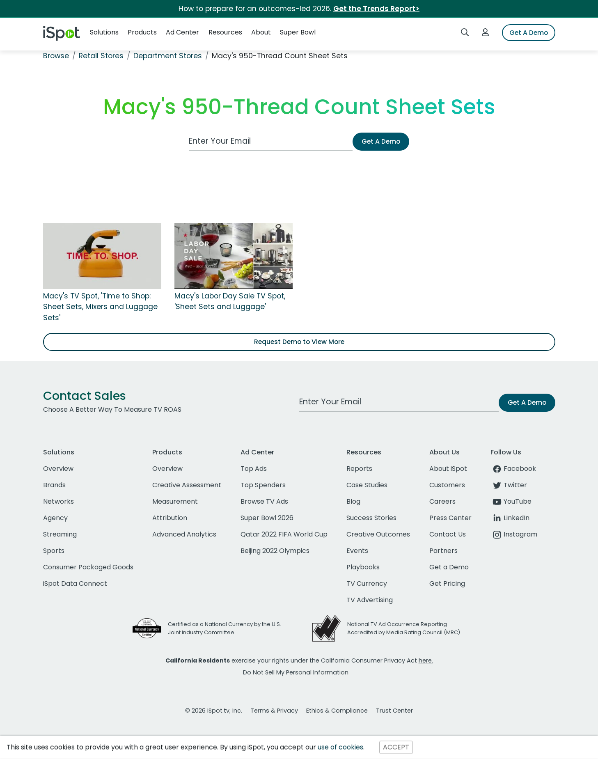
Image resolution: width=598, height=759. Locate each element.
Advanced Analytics (184, 534)
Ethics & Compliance (337, 710)
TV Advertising (369, 600)
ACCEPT (396, 747)
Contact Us (447, 534)
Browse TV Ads (264, 501)
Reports (359, 468)
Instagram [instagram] (513, 534)
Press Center (450, 518)
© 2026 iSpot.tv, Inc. (213, 710)
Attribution (169, 518)
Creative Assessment (186, 485)
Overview (58, 468)
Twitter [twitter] (508, 485)
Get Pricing (447, 583)
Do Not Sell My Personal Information (295, 672)
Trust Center (394, 710)
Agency (55, 518)
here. (426, 660)
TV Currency (366, 583)
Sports (53, 550)
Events (357, 550)
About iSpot (448, 468)
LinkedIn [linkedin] (509, 518)
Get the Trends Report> (376, 9)
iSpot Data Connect (75, 583)
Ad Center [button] (182, 32)
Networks (58, 501)
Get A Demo (528, 32)
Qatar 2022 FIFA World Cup (284, 534)
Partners (443, 550)
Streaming (60, 534)
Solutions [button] (104, 32)
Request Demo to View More (299, 341)
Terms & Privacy (274, 710)
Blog (353, 501)
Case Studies (366, 485)
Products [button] (142, 32)
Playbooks (363, 567)
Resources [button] (225, 32)
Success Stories (371, 518)
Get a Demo (449, 567)
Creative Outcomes (378, 534)
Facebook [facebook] (513, 468)
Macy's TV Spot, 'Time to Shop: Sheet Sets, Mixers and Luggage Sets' (100, 307)
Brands (54, 485)
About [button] (261, 32)
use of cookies (340, 747)
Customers (447, 485)
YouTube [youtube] (511, 501)
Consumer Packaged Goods (88, 567)
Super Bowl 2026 (267, 518)
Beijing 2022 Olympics (275, 550)
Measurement (175, 501)
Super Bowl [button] (298, 32)
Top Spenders (263, 485)
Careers (442, 501)
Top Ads (254, 468)
